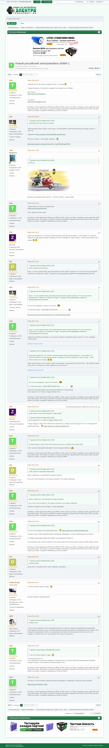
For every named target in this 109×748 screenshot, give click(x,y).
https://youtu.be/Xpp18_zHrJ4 (37, 102)
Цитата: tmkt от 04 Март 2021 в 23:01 (42, 561)
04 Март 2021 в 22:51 (33, 490)
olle (10, 261)
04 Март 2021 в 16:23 (33, 232)
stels (64, 27)
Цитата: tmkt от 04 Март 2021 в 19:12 (42, 469)
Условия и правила (93, 745)
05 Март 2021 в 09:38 (33, 616)
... (29, 74)
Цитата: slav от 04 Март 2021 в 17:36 (42, 377)
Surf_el (61, 27)
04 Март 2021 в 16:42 (33, 261)
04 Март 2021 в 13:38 (33, 150)
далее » (97, 68)
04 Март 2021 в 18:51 (33, 321)
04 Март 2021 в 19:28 (33, 465)
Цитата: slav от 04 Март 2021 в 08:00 (42, 160)
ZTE (10, 232)
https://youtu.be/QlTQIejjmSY (37, 94)
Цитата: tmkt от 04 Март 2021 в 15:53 (42, 265)
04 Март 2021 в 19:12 (33, 435)
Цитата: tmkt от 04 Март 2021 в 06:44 (42, 121)
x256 (11, 616)
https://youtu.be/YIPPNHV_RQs (37, 684)
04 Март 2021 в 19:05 (33, 406)
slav (10, 117)
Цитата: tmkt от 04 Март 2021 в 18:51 (42, 411)
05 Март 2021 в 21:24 (33, 645)
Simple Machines (19, 746)
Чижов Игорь (14, 582)
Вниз (9, 74)
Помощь (85, 745)
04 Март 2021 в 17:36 (33, 287)
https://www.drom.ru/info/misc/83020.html (56, 426)
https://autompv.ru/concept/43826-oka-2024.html (51, 134)
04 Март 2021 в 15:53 (33, 203)
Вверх (10, 705)
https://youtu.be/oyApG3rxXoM (37, 208)
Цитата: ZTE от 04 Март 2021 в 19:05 (42, 440)
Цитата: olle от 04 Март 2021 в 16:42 (42, 291)
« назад (91, 68)
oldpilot (56, 27)
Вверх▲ (101, 745)
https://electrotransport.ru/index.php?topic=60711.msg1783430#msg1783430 (48, 144)
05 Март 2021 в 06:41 (33, 582)
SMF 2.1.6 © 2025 (10, 746)
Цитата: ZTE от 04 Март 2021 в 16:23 (42, 351)
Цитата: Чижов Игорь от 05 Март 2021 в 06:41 (45, 650)
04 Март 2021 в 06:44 (33, 80)
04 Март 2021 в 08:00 (33, 116)
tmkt (11, 80)
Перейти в (68, 713)
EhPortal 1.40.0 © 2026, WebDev (14, 745)
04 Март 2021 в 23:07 (33, 556)
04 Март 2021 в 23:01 (33, 521)
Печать (98, 74)
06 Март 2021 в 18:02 (33, 677)
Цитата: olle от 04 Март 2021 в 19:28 (42, 495)
